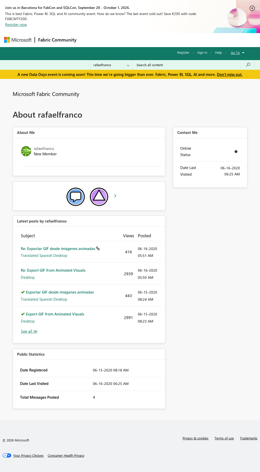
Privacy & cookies (195, 438)
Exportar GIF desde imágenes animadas (60, 292)
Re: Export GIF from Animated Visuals (53, 270)
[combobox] (193, 65)
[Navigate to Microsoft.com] (17, 40)
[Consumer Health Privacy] (66, 455)
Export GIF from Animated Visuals (55, 313)
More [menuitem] (194, 40)
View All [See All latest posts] (29, 331)
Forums (88, 40)
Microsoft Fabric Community (46, 93)
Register (183, 52)
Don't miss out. (229, 74)
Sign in (202, 52)
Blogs (176, 40)
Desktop (28, 277)
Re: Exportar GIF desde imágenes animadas (58, 248)
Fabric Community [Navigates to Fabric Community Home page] (57, 40)
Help (218, 52)
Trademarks (248, 438)
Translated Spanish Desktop (44, 255)
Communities (153, 40)
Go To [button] (235, 52)
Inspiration (110, 40)
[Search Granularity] (111, 65)
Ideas (131, 40)
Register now (16, 24)
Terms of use (224, 438)
